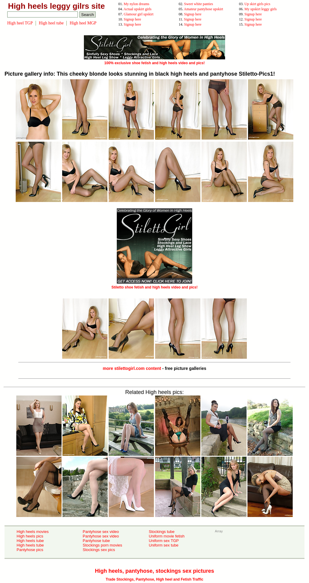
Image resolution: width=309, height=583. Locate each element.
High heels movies (33, 531)
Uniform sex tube (163, 545)
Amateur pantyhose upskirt (203, 9)
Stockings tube (161, 531)
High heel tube (51, 23)
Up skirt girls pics (257, 4)
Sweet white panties (198, 4)
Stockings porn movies (102, 545)
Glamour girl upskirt (139, 14)
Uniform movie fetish (166, 536)
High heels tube (30, 540)
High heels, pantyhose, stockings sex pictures (154, 571)
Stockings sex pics (99, 549)
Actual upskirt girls (137, 9)
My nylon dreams (136, 4)
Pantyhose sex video (101, 531)
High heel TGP (20, 23)
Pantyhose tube (96, 540)
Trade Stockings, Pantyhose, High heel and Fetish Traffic (154, 579)
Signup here (193, 14)
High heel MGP (83, 23)
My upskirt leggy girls (260, 9)
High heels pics (30, 536)
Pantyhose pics (30, 549)
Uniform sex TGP (164, 540)
